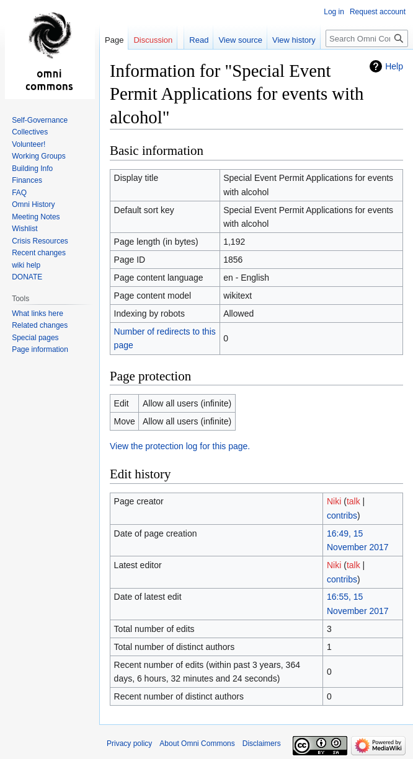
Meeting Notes (36, 217)
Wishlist (24, 228)
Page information (40, 349)
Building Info (32, 168)
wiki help (26, 265)
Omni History (33, 204)
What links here (37, 313)
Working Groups (38, 156)
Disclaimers (261, 743)
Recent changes (39, 252)
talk (353, 501)
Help (394, 66)
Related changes (40, 325)
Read (198, 40)
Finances (27, 180)
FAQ (19, 192)
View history (294, 40)
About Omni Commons (196, 743)
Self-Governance (40, 120)
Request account (378, 11)
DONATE (27, 277)
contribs (342, 515)
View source (240, 40)
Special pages (35, 337)
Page (114, 40)
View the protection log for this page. (180, 446)
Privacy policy (129, 743)
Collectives (30, 132)
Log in (334, 11)
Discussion (152, 40)
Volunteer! (28, 144)
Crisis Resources (40, 241)
